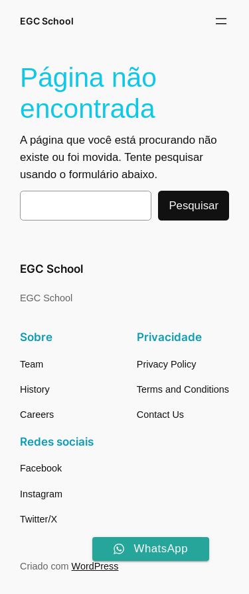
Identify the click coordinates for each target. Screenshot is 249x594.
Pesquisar (193, 205)
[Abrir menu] (221, 21)
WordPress (95, 566)
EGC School (47, 20)
